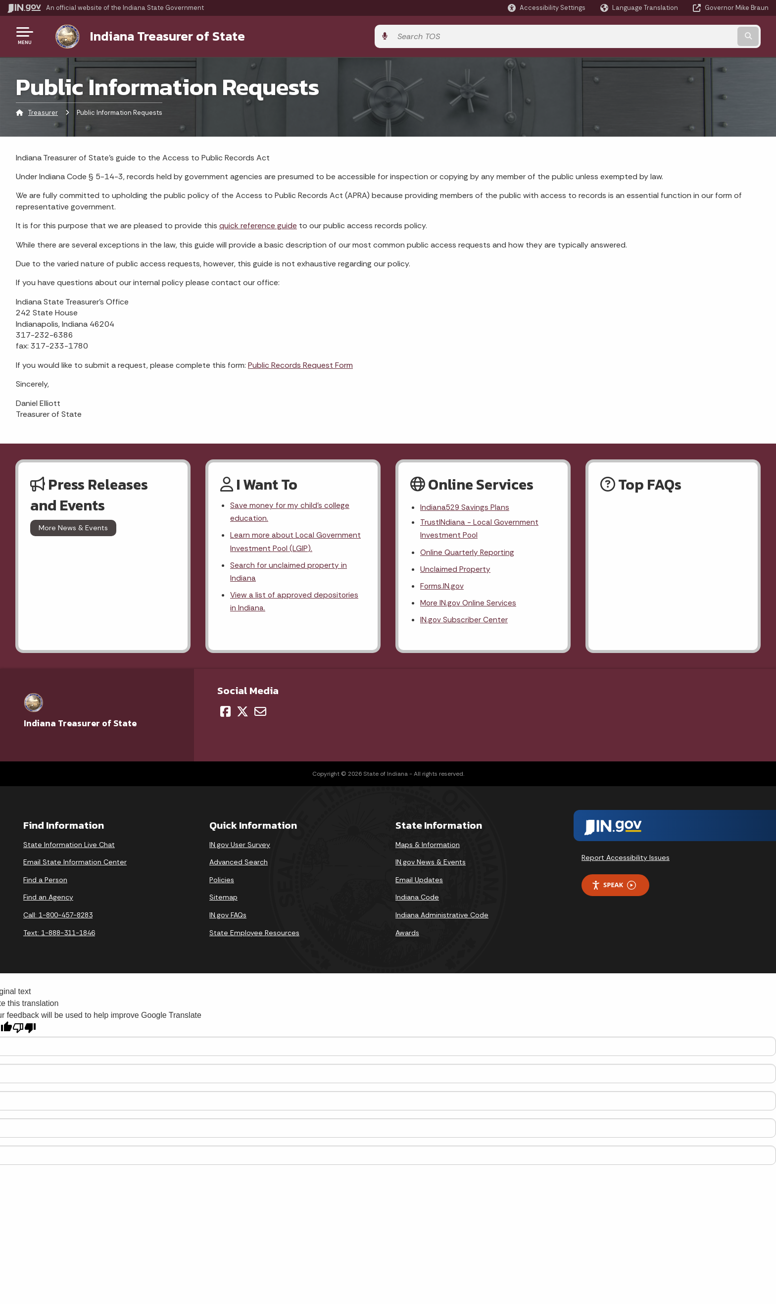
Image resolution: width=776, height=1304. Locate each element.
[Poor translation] (24, 1030)
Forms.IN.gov (442, 587)
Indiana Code (417, 900)
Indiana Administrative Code (441, 917)
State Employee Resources (254, 935)
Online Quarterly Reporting (468, 552)
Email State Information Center (75, 864)
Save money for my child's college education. (290, 511)
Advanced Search (238, 864)
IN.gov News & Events (430, 864)
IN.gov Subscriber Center (464, 622)
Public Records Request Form (300, 363)
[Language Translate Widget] (640, 8)
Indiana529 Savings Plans (465, 506)
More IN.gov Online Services (469, 605)
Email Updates (419, 882)
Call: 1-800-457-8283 (58, 917)
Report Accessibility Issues (626, 859)
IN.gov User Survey (239, 847)
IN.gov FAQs (227, 917)
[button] (546, 7)
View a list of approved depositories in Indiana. (295, 603)
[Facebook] (225, 714)
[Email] (260, 714)
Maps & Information (427, 847)
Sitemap (223, 900)
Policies (221, 882)
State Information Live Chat (69, 847)
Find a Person (45, 882)
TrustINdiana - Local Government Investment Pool (479, 528)
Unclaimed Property (455, 569)
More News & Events (73, 526)
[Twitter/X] (242, 714)
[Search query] (680, 35)
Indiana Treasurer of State (157, 35)
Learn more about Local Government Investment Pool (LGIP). (296, 541)
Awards (407, 935)
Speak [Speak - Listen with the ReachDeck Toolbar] (613, 888)
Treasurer (43, 111)
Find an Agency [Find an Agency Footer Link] (48, 900)
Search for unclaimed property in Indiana (289, 572)
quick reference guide (258, 224)
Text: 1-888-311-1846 (59, 935)
